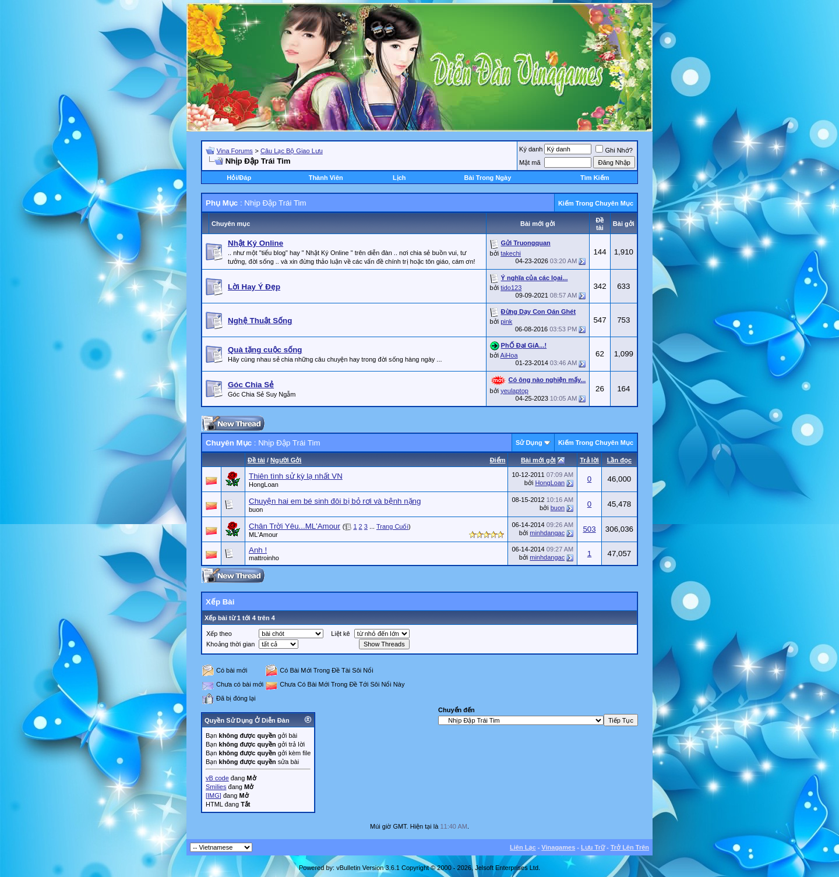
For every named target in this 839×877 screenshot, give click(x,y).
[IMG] (213, 795)
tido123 (510, 287)
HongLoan (264, 484)
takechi (510, 253)
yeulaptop (514, 390)
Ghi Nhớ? (613, 150)
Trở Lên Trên (630, 847)
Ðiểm (498, 460)
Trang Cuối (392, 526)
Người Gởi (285, 460)
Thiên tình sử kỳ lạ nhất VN (296, 476)
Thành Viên (326, 177)
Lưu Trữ (593, 847)
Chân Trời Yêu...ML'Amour (294, 526)
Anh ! (258, 550)
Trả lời (589, 460)
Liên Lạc (523, 847)
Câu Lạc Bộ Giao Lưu (291, 150)
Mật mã (530, 162)
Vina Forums (235, 150)
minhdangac (547, 532)
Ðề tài (256, 460)
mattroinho (264, 557)
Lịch (399, 177)
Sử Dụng (529, 442)
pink (506, 321)
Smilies (216, 786)
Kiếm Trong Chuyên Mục (595, 203)
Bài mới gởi (538, 460)
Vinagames (558, 847)
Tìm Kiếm (594, 177)
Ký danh (530, 149)
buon (256, 509)
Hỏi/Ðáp (239, 177)
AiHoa (509, 355)
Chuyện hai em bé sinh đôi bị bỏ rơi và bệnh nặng (335, 501)
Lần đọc (619, 460)
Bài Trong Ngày (488, 177)
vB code (217, 778)
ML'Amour (263, 534)
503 (589, 529)
